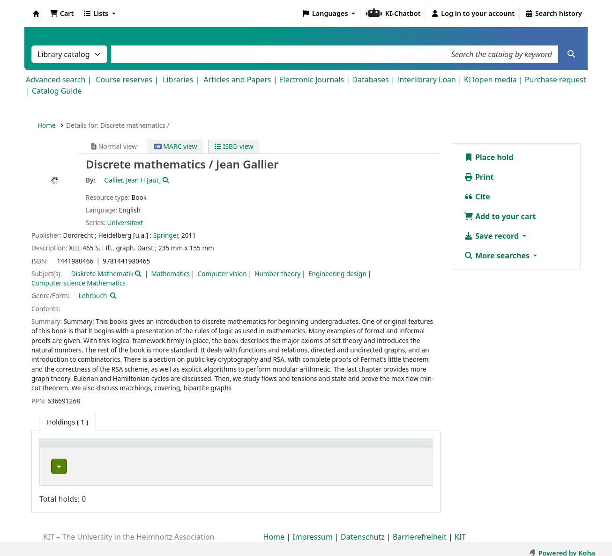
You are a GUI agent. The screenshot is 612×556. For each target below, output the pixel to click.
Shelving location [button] (211, 447)
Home (46, 125)
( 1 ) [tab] (67, 421)
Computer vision (222, 273)
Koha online (36, 13)
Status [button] (393, 447)
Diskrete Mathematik (102, 273)
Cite (477, 196)
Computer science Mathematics (78, 282)
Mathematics (170, 273)
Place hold (489, 157)
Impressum (312, 529)
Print (478, 177)
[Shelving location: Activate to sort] (236, 448)
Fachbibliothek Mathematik (91, 466)
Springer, (166, 235)
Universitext (125, 222)
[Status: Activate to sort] (406, 448)
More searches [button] (497, 255)
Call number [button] (319, 447)
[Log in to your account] (473, 13)
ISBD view (234, 146)
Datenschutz (363, 529)
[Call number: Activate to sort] (337, 448)
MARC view (175, 146)
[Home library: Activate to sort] (109, 448)
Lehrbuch (93, 295)
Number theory (277, 273)
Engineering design (337, 273)
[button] (61, 13)
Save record (492, 236)
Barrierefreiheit (420, 529)
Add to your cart (500, 216)
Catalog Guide (57, 91)
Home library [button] (65, 447)
